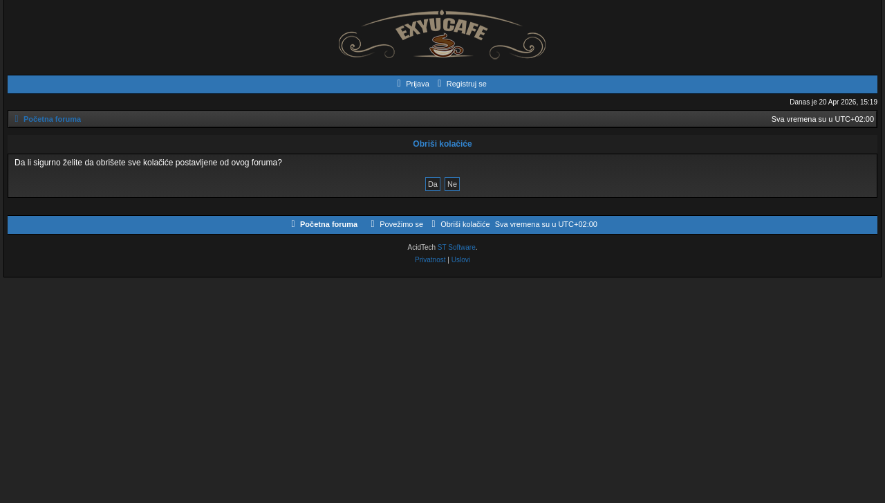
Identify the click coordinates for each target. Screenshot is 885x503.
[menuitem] (411, 83)
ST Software (457, 247)
